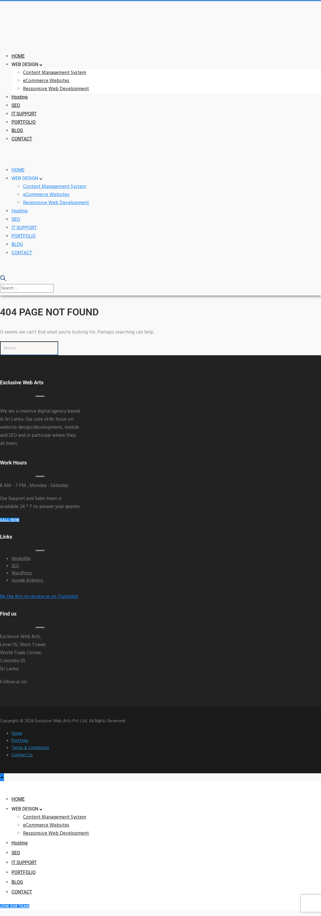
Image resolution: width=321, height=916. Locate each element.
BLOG (17, 130)
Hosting (20, 97)
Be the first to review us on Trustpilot (39, 597)
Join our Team (14, 906)
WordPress (22, 573)
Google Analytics (27, 580)
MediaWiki (21, 558)
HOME (18, 56)
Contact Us (22, 755)
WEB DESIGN (25, 64)
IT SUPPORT (24, 113)
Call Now (9, 520)
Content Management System (54, 73)
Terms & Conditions (30, 747)
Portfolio (20, 740)
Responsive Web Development (56, 89)
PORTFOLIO (24, 122)
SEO (16, 105)
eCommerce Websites (46, 81)
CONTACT (22, 139)
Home (17, 733)
